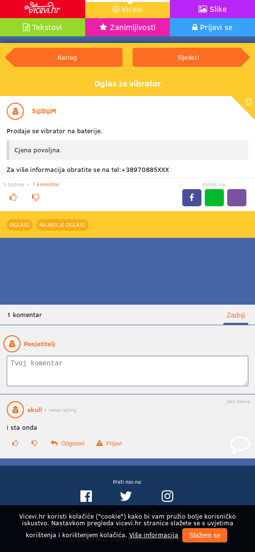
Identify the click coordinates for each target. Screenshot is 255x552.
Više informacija (153, 534)
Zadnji (236, 315)
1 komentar (45, 184)
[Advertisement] (127, 271)
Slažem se (204, 535)
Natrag (67, 57)
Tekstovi (47, 26)
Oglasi (20, 224)
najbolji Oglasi (62, 224)
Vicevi (132, 8)
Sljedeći (188, 57)
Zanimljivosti (132, 26)
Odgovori (67, 447)
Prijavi (109, 447)
